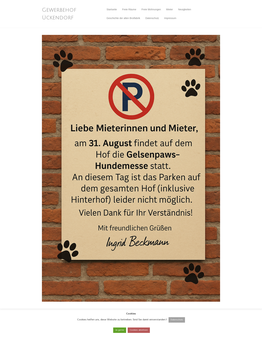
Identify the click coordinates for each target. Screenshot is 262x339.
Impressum (170, 18)
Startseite (112, 9)
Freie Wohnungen (151, 9)
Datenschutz (152, 18)
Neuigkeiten (184, 9)
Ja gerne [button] (119, 330)
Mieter (169, 9)
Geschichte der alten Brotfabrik (123, 18)
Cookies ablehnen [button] (139, 330)
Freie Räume (129, 9)
